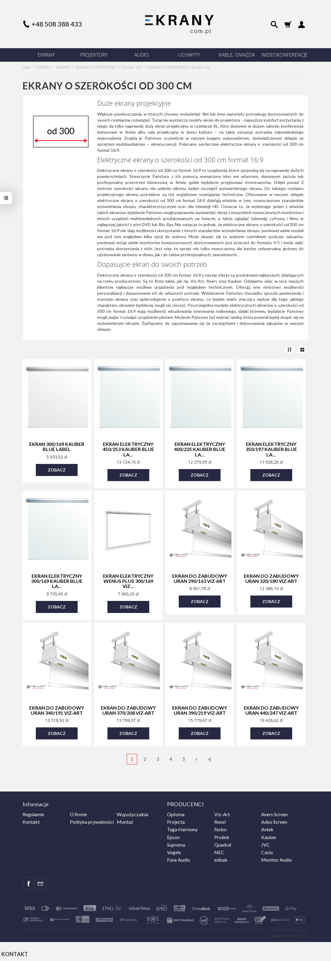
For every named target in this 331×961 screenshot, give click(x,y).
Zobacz (57, 469)
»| (209, 757)
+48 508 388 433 (57, 24)
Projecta (176, 820)
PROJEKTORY (94, 54)
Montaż (125, 820)
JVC (265, 843)
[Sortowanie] (289, 350)
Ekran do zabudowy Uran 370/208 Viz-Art (128, 709)
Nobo (220, 827)
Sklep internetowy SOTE (289, 933)
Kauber (269, 835)
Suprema (176, 843)
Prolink (221, 835)
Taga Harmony (182, 827)
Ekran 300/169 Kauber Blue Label (56, 446)
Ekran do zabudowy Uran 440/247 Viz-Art (271, 709)
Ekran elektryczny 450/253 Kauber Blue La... (128, 448)
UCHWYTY (189, 54)
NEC (219, 850)
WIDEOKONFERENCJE (284, 54)
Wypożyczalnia (132, 812)
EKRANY (46, 54)
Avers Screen (274, 812)
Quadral (222, 843)
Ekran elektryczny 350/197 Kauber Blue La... (271, 448)
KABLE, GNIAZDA (237, 54)
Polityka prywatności (92, 820)
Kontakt (31, 820)
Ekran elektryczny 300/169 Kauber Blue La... (56, 580)
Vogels (174, 850)
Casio (267, 850)
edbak (220, 858)
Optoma (175, 812)
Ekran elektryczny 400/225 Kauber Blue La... (199, 448)
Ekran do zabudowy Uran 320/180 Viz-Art (271, 578)
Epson (173, 835)
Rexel (220, 820)
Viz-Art (222, 812)
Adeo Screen (274, 820)
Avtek (267, 827)
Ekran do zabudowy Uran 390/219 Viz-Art (199, 709)
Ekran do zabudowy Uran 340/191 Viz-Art (56, 709)
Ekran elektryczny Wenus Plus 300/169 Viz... (128, 580)
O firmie (78, 812)
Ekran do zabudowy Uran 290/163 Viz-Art (199, 578)
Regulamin (33, 812)
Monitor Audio (276, 858)
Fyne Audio (178, 858)
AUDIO (141, 54)
